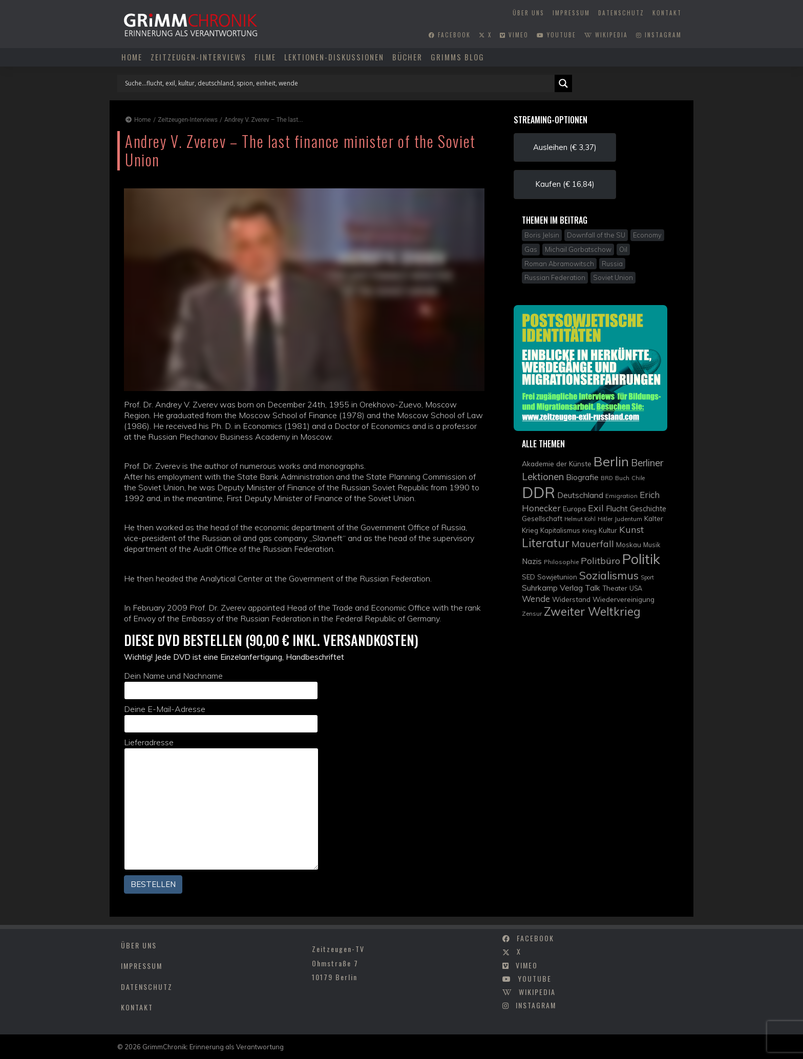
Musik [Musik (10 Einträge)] (651, 545)
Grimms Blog (457, 56)
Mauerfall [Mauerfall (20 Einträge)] (593, 543)
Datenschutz (621, 13)
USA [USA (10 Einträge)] (635, 588)
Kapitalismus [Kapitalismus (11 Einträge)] (560, 530)
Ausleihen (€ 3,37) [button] (565, 147)
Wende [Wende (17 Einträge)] (536, 598)
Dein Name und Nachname (221, 685)
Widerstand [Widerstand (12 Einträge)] (571, 599)
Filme (265, 56)
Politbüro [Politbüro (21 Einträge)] (600, 561)
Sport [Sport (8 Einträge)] (647, 577)
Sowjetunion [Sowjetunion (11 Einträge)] (557, 577)
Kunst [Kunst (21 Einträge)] (631, 529)
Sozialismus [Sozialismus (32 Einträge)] (609, 575)
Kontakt (667, 13)
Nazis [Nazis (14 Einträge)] (532, 561)
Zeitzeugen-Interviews (198, 56)
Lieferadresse (221, 803)
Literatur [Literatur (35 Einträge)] (545, 542)
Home (131, 56)
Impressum (571, 13)
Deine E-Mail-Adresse (221, 718)
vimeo (514, 35)
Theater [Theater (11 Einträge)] (614, 588)
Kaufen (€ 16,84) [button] (565, 184)
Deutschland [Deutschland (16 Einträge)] (580, 495)
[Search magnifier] (563, 83)
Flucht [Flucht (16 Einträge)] (617, 508)
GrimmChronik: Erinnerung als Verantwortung (213, 1047)
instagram (659, 35)
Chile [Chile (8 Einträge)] (638, 478)
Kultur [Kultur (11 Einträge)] (608, 530)
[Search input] (338, 83)
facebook (450, 35)
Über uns (528, 13)
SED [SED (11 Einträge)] (528, 577)
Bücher (407, 56)
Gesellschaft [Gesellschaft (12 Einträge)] (542, 518)
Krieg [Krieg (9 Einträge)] (589, 530)
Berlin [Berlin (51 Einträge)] (611, 461)
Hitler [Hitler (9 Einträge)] (605, 519)
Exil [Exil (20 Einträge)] (596, 507)
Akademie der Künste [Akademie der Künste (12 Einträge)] (556, 463)
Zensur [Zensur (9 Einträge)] (532, 613)
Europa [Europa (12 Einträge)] (574, 508)
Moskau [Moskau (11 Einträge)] (628, 545)
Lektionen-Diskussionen (334, 56)
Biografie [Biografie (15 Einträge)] (582, 477)
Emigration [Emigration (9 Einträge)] (621, 496)
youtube (556, 35)
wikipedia (606, 35)
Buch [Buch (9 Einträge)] (622, 478)
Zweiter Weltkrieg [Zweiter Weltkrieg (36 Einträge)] (592, 611)
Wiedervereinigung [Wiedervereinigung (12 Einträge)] (623, 599)
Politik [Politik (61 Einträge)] (641, 559)
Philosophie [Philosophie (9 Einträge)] (561, 562)
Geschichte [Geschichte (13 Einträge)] (648, 508)
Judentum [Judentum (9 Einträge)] (628, 519)
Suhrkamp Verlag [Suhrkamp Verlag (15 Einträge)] (552, 587)
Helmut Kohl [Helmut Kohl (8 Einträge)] (580, 519)
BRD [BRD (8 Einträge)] (607, 478)
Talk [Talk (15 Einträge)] (592, 587)
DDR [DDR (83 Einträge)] (538, 492)
